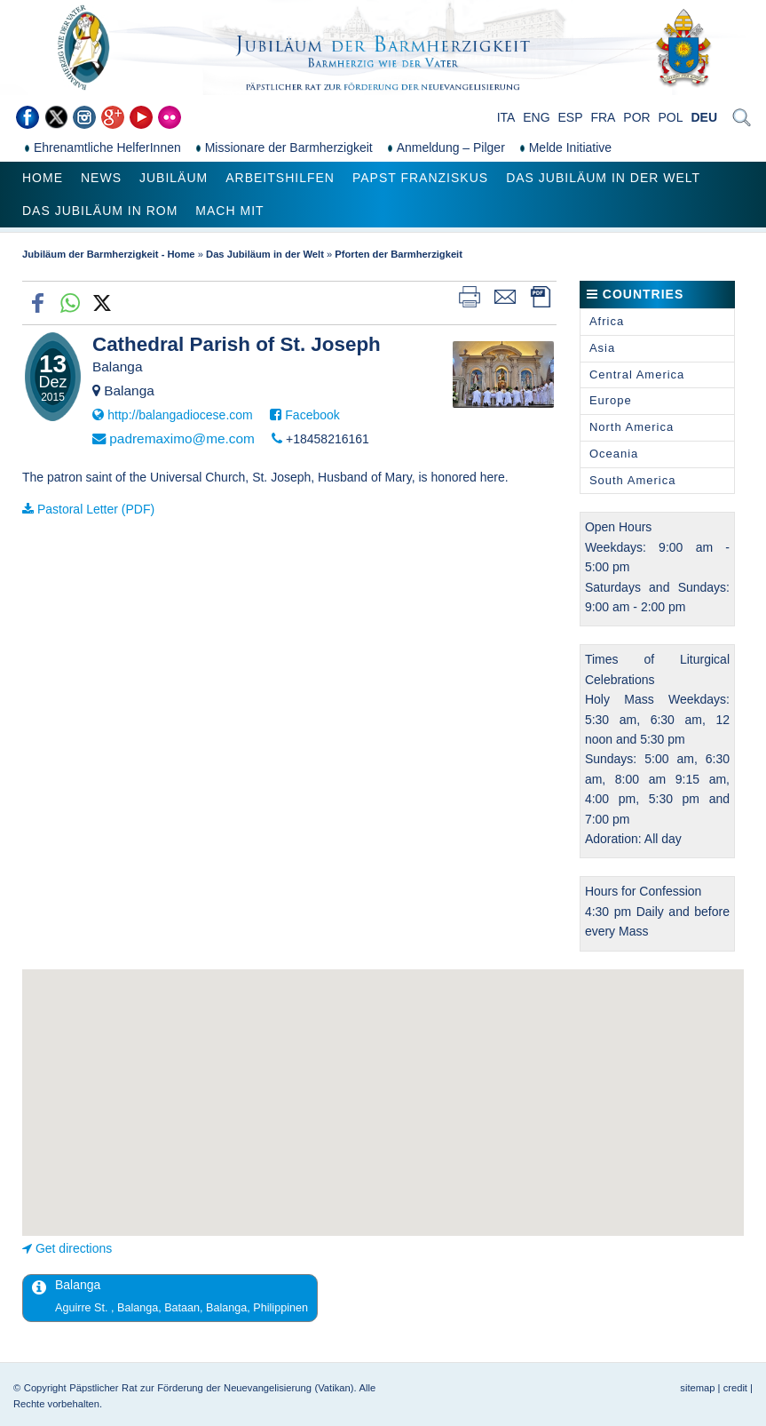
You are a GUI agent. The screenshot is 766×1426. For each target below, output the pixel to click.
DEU (704, 117)
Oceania (613, 453)
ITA (506, 117)
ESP (570, 117)
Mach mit (229, 210)
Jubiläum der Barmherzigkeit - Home (108, 254)
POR (636, 117)
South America (632, 480)
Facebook (312, 415)
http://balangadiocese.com (179, 415)
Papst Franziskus (420, 178)
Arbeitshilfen (280, 178)
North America (631, 427)
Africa (606, 321)
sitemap (697, 1387)
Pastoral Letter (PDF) (95, 509)
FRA (602, 117)
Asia (602, 348)
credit (735, 1387)
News (101, 178)
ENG (536, 117)
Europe (610, 400)
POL (671, 117)
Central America (636, 374)
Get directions (74, 1248)
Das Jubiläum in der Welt (603, 178)
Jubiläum (173, 178)
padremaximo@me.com (182, 438)
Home (42, 178)
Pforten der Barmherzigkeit (398, 254)
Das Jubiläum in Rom (100, 210)
